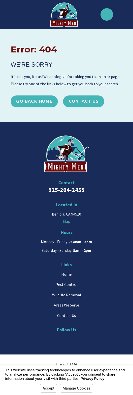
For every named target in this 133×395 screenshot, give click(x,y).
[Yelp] (71, 338)
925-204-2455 (66, 190)
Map (66, 221)
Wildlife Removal (66, 294)
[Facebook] (82, 338)
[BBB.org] (61, 338)
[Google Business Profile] (50, 338)
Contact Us (84, 101)
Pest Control (67, 284)
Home (66, 274)
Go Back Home (34, 101)
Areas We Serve (66, 305)
